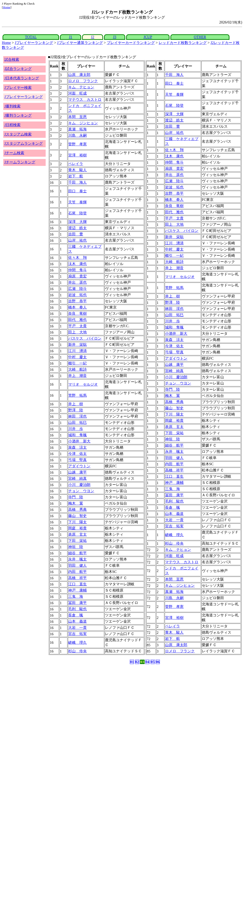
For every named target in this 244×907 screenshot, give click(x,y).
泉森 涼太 (77, 447)
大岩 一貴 (77, 628)
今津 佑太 (77, 454)
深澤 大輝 (77, 222)
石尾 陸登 (77, 213)
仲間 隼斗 (77, 270)
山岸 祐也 (77, 240)
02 (137, 662)
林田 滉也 (77, 416)
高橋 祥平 (77, 578)
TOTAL (31, 37)
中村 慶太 (77, 357)
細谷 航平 (77, 553)
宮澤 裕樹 (77, 155)
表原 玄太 (77, 534)
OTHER (200, 37)
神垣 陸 (75, 547)
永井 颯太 (77, 559)
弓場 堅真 (77, 460)
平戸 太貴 (77, 326)
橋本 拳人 (77, 307)
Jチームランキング (19, 162)
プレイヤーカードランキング (131, 43)
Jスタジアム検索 (18, 134)
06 (158, 662)
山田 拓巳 (77, 423)
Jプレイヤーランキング (34, 43)
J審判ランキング (18, 115)
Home (6, 7)
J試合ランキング (18, 69)
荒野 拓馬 (77, 395)
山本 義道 (77, 621)
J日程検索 (12, 125)
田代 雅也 (77, 320)
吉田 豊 (75, 234)
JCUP (147, 37)
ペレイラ (75, 164)
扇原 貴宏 (77, 276)
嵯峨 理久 (77, 642)
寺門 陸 (75, 497)
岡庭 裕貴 (77, 528)
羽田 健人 (77, 565)
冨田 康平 (77, 603)
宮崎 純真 (77, 478)
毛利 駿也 (77, 609)
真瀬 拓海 (77, 129)
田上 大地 (77, 332)
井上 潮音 (77, 376)
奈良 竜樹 (77, 313)
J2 (92, 37)
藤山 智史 (77, 516)
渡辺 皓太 (77, 228)
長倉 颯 (75, 615)
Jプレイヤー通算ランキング (80, 43)
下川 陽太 (77, 522)
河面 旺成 (77, 93)
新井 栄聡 (77, 345)
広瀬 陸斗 (77, 289)
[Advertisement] (100, 701)
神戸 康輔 (77, 590)
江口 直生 (77, 584)
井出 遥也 (77, 282)
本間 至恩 (77, 117)
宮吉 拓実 (77, 634)
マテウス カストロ (84, 99)
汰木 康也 (77, 264)
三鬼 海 (75, 596)
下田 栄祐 (77, 541)
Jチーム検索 (14, 153)
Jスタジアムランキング (23, 143)
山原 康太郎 (79, 75)
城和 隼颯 (77, 435)
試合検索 (11, 59)
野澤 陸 (75, 410)
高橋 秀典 (77, 509)
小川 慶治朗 (79, 485)
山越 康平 (77, 472)
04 (147, 662)
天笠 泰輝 (77, 202)
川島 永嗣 (77, 135)
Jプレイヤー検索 (18, 88)
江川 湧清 (77, 351)
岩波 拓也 (77, 295)
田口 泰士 (77, 191)
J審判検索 (12, 106)
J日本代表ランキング (21, 78)
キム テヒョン (81, 87)
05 (153, 662)
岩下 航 (75, 176)
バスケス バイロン (84, 338)
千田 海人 (77, 182)
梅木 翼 (75, 503)
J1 (70, 37)
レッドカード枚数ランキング (183, 43)
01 (132, 662)
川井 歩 (75, 429)
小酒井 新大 (79, 441)
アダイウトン (79, 466)
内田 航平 (77, 572)
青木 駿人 (77, 170)
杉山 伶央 (77, 651)
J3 (114, 37)
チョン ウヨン (81, 491)
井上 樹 (75, 404)
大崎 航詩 (77, 369)
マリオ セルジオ (83, 384)
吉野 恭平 (77, 301)
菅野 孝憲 (77, 144)
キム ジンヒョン (83, 123)
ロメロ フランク (83, 81)
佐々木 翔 (77, 258)
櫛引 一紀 (77, 363)
